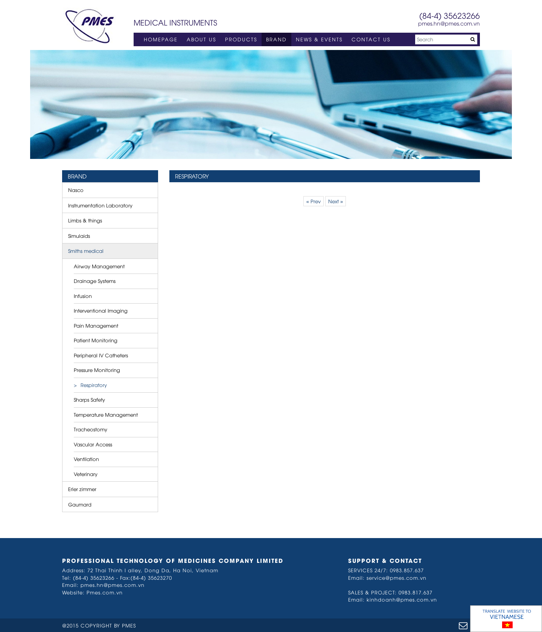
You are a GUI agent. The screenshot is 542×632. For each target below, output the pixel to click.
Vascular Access (93, 444)
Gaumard (79, 504)
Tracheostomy (90, 429)
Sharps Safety (89, 399)
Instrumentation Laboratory (100, 205)
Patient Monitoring (95, 340)
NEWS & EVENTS (319, 39)
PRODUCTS (241, 39)
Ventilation (86, 458)
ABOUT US (201, 39)
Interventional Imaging (101, 310)
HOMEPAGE (161, 39)
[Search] (446, 39)
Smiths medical (86, 250)
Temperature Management (106, 414)
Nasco (76, 189)
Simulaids (79, 235)
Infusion (83, 295)
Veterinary (85, 473)
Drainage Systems (95, 280)
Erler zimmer (82, 488)
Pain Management (96, 325)
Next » (335, 201)
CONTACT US (371, 39)
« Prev (313, 201)
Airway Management (99, 266)
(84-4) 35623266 (449, 15)
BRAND (276, 39)
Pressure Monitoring (97, 369)
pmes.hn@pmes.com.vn (449, 23)
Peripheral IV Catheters (101, 355)
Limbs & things (85, 220)
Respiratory (94, 384)
